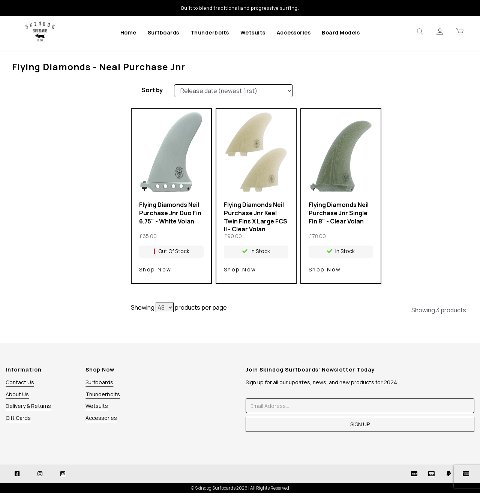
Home (128, 32)
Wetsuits (253, 32)
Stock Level (63, 92)
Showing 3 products (438, 310)
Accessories (294, 32)
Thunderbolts (209, 32)
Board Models (341, 32)
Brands (63, 106)
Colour (63, 120)
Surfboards (163, 32)
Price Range (63, 148)
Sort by (152, 90)
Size (63, 134)
